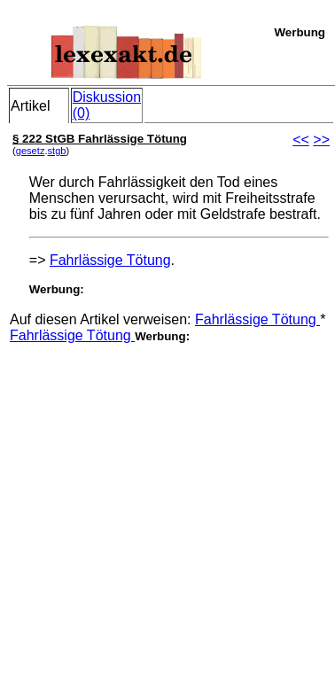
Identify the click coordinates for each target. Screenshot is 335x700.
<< (300, 139)
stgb (57, 150)
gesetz (30, 150)
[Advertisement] (166, 510)
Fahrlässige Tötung (110, 260)
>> (321, 139)
